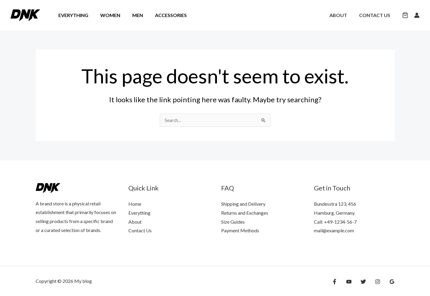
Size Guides (233, 222)
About (342, 15)
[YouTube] (353, 281)
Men (131, 15)
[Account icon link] (417, 15)
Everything (72, 15)
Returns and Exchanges (244, 213)
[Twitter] (366, 281)
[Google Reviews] (392, 281)
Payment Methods (240, 230)
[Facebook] (340, 281)
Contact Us (375, 15)
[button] (405, 15)
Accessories (162, 15)
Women (107, 15)
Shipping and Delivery (243, 204)
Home (134, 204)
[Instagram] (379, 281)
